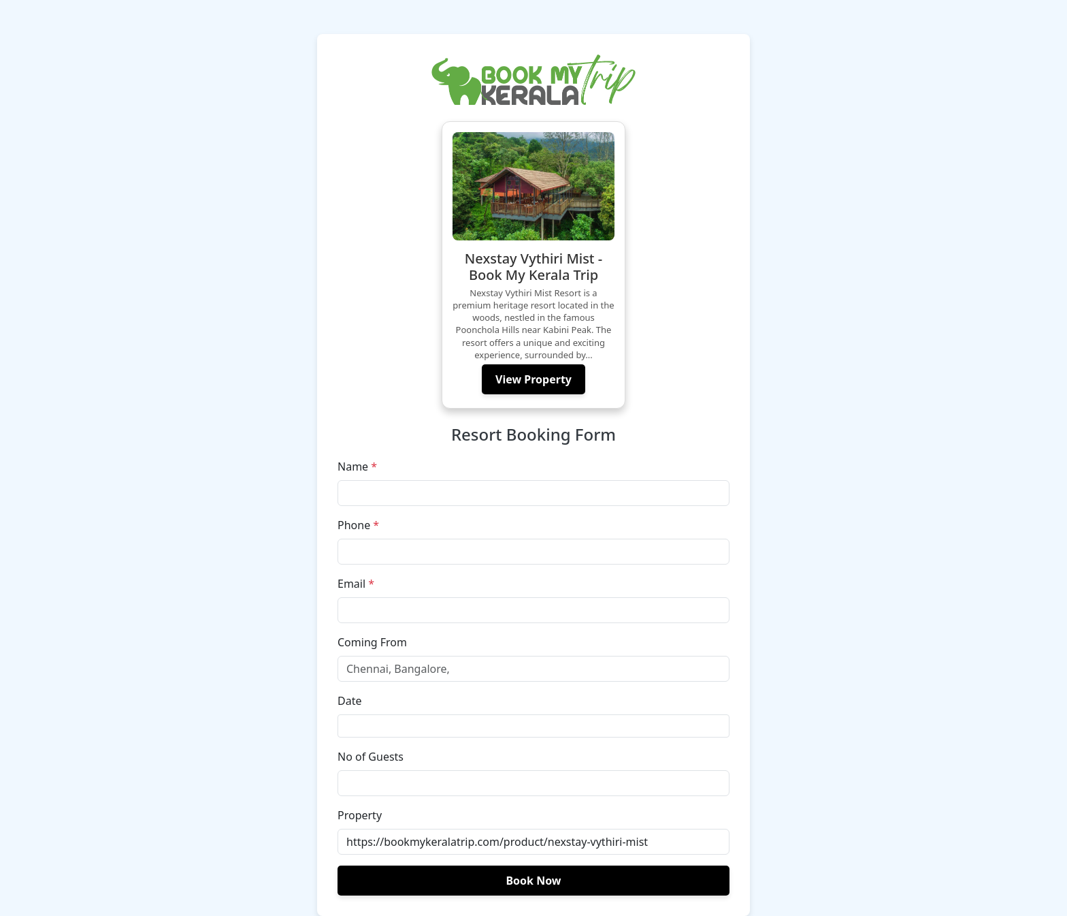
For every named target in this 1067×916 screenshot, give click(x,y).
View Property (533, 379)
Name (357, 466)
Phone (358, 525)
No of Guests (371, 756)
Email (356, 583)
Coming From (372, 642)
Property (360, 815)
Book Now (533, 880)
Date (349, 700)
